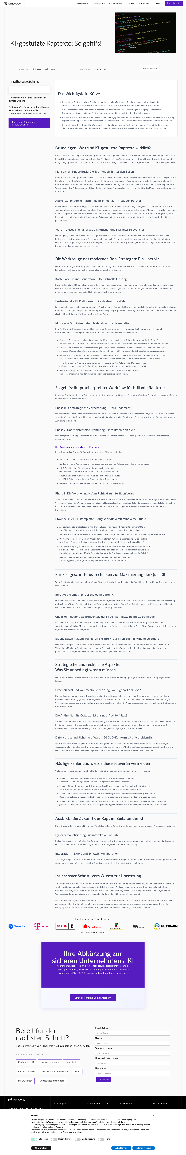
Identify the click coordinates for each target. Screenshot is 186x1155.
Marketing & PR (26, 1061)
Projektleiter (72, 1061)
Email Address (103, 1028)
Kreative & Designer (49, 1061)
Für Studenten (25, 1080)
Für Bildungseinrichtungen (52, 1080)
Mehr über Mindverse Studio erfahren (23, 123)
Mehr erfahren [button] (41, 1148)
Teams (77, 1071)
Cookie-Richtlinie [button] (114, 1122)
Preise (131, 3)
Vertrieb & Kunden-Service (55, 1071)
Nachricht (100, 1068)
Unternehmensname (106, 1058)
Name (98, 1038)
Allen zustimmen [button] (144, 1148)
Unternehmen (83, 3)
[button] (154, 1116)
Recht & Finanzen (26, 1071)
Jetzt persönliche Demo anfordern (93, 997)
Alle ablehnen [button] (121, 1148)
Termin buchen (149, 67)
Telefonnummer (104, 1048)
